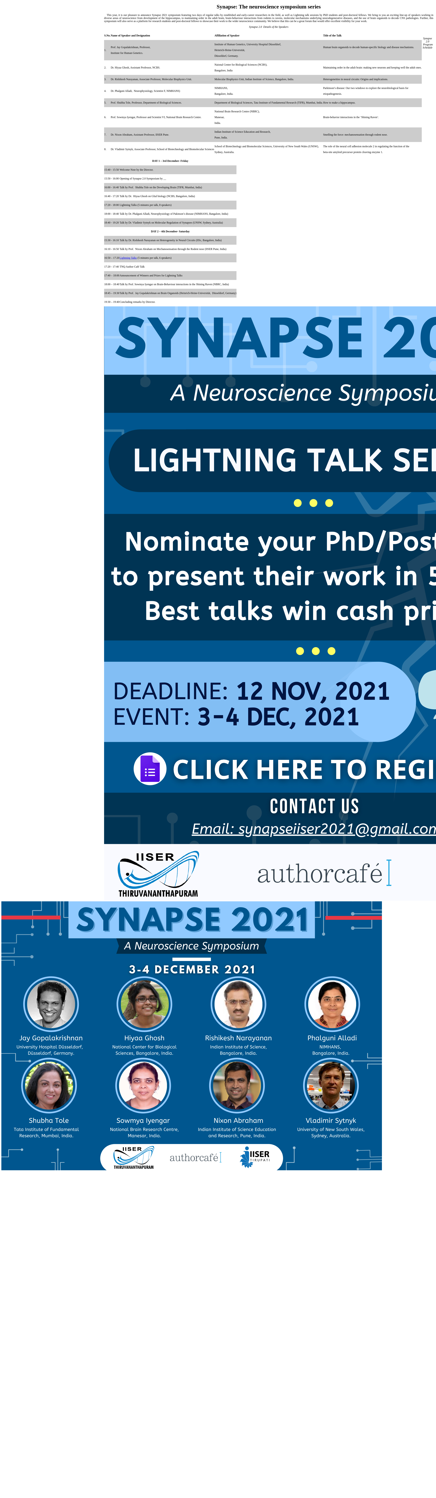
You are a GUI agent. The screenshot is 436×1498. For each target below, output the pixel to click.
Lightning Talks (128, 257)
